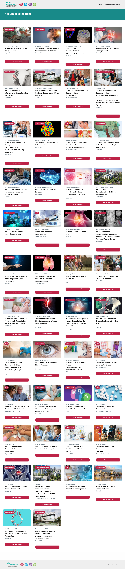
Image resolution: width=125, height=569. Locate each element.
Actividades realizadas (112, 4)
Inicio (100, 4)
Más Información (17, 61)
